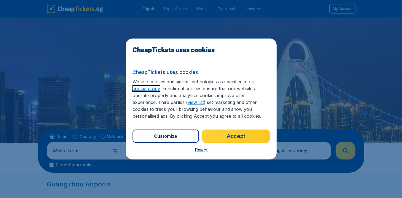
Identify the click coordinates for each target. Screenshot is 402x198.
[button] (201, 150)
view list (196, 102)
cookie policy (146, 88)
